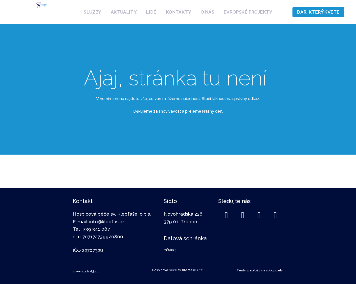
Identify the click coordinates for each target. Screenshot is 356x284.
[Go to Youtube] (275, 215)
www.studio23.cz (86, 271)
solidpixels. (274, 270)
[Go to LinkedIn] (243, 215)
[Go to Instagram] (259, 215)
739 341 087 (96, 229)
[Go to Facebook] (226, 215)
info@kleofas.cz (107, 221)
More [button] (248, 12)
